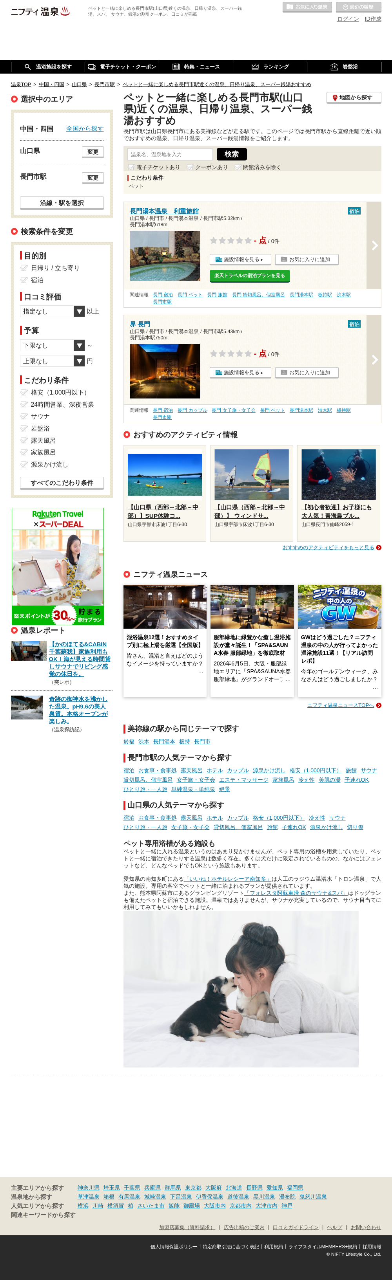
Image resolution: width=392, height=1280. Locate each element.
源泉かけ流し (269, 770)
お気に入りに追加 (309, 259)
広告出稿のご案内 (244, 1227)
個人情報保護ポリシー (174, 1246)
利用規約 (273, 1246)
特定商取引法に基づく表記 (231, 1246)
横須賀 (115, 1205)
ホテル (215, 770)
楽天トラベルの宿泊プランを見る (249, 275)
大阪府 (213, 1187)
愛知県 (275, 1187)
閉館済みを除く (262, 167)
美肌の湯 (330, 780)
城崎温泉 (155, 1196)
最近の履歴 (358, 7)
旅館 (351, 770)
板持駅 (325, 294)
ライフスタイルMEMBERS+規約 (323, 1246)
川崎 (98, 1205)
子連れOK (357, 780)
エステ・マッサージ (244, 780)
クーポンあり (211, 167)
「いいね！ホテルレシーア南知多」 (228, 879)
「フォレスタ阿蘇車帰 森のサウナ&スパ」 (296, 893)
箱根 (108, 1196)
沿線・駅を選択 (62, 202)
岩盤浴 (40, 428)
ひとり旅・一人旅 (145, 789)
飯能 (174, 1205)
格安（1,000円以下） (316, 770)
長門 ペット (190, 294)
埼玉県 (111, 1187)
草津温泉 (89, 1196)
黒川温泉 (264, 1196)
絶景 (224, 789)
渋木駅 (344, 294)
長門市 (202, 741)
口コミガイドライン (296, 1227)
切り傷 (355, 827)
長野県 (254, 1187)
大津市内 (267, 1205)
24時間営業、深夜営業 (62, 404)
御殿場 (191, 1205)
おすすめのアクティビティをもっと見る (328, 547)
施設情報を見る (242, 259)
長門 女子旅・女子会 (233, 410)
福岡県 (295, 1187)
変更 (92, 152)
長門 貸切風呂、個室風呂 (258, 294)
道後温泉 (238, 1196)
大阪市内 (215, 1205)
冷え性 (306, 780)
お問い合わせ (366, 1227)
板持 (184, 741)
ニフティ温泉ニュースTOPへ (340, 705)
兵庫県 (152, 1187)
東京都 (193, 1187)
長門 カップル (192, 410)
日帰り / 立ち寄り (55, 268)
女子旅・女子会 (196, 780)
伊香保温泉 (209, 1196)
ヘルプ (334, 1227)
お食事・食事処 (157, 770)
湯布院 (287, 1196)
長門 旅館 (217, 294)
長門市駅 (162, 302)
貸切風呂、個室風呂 (148, 780)
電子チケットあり (158, 167)
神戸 (286, 1205)
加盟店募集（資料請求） (187, 1227)
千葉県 (132, 1187)
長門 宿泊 (163, 294)
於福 (128, 741)
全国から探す (85, 128)
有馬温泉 (129, 1196)
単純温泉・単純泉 (193, 789)
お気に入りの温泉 (307, 7)
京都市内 (241, 1205)
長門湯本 (164, 741)
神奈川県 (89, 1187)
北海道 (234, 1187)
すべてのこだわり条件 (62, 483)
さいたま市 (151, 1205)
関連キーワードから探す (43, 1215)
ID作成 (373, 19)
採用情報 (372, 1246)
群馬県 (173, 1187)
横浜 (83, 1205)
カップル (238, 770)
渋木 (143, 741)
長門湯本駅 (301, 294)
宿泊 (128, 770)
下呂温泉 (181, 1196)
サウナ (369, 770)
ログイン (348, 19)
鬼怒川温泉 (313, 1196)
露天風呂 (192, 770)
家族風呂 (283, 780)
